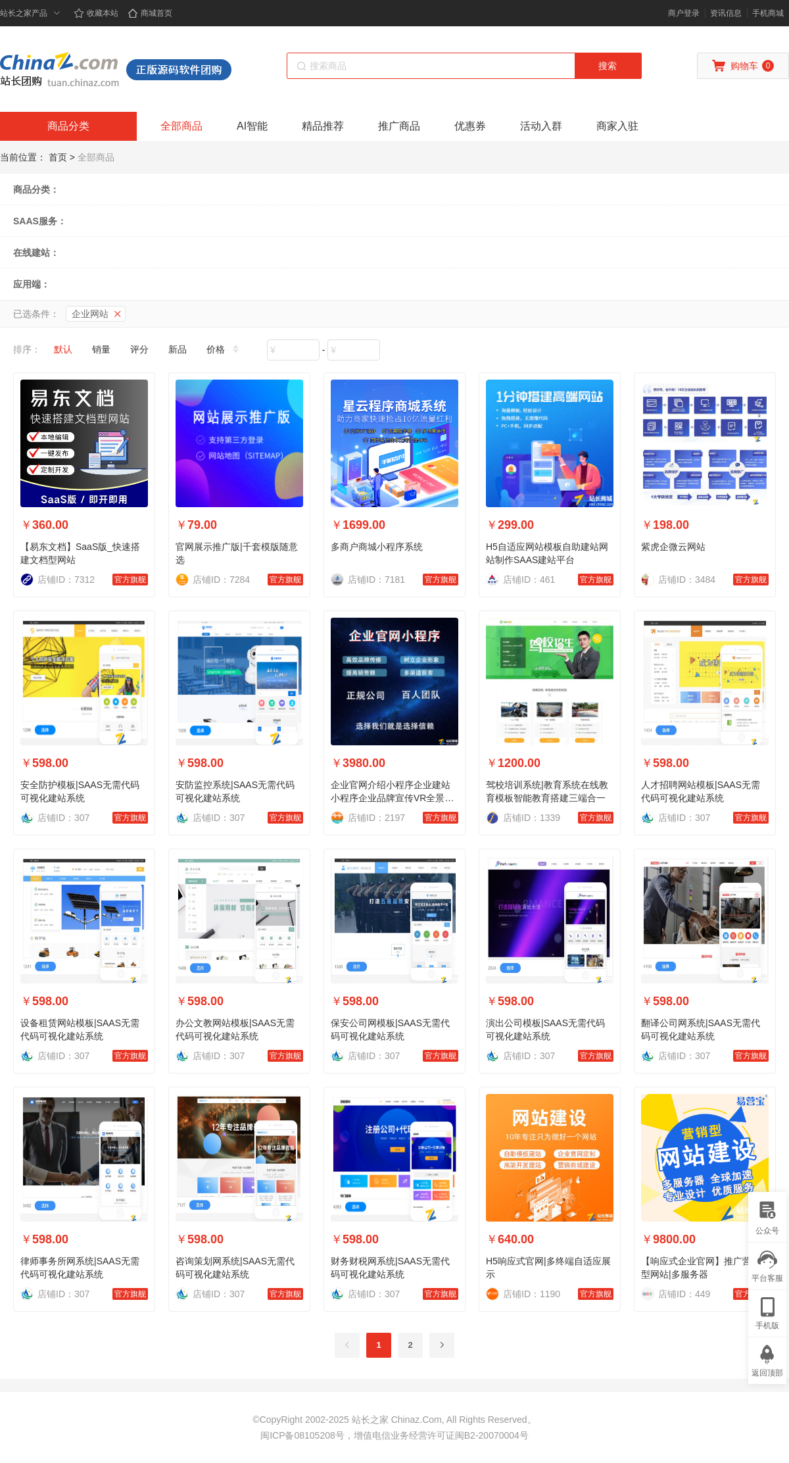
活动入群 (541, 126)
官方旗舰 (130, 579)
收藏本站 (96, 13)
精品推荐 (323, 126)
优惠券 (470, 126)
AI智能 (252, 126)
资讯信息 (726, 13)
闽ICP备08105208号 (302, 1435)
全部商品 (181, 126)
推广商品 (399, 126)
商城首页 (150, 13)
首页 (58, 157)
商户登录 (684, 13)
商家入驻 (617, 126)
